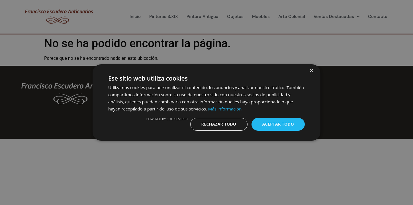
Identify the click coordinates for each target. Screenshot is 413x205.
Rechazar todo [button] (218, 124)
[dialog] (206, 102)
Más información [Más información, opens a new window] (225, 109)
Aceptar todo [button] (278, 124)
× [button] (311, 71)
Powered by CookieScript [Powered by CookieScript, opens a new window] (167, 119)
